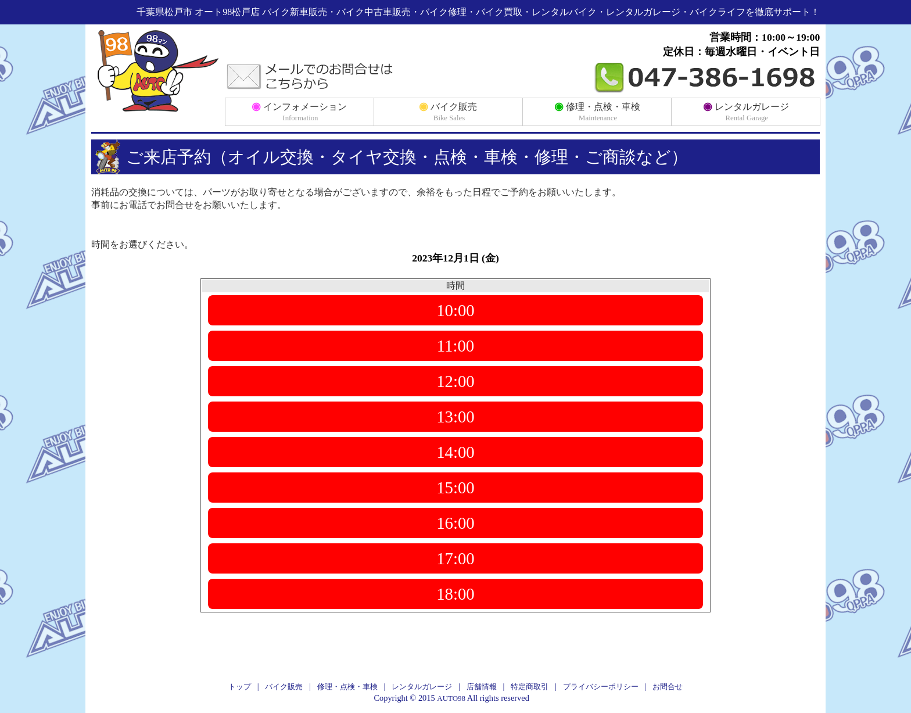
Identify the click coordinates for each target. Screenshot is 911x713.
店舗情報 (482, 686)
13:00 (455, 416)
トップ (239, 686)
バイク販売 (448, 111)
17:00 (455, 558)
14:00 (455, 452)
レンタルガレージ (746, 111)
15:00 (455, 487)
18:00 (455, 594)
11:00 (456, 345)
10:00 (455, 310)
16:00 (455, 523)
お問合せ (667, 686)
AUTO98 (451, 698)
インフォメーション (299, 111)
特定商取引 (529, 686)
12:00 (455, 381)
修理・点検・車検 (597, 111)
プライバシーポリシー (601, 686)
